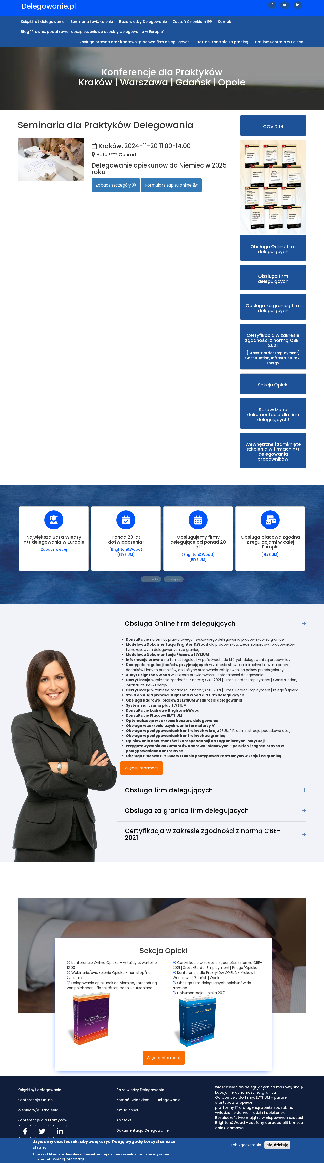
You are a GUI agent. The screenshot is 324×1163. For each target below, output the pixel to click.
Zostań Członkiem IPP (192, 21)
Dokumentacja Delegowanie (142, 1130)
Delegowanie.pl (49, 6)
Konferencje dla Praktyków (42, 1120)
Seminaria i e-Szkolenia (92, 21)
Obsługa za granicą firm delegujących (187, 810)
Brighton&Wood (126, 549)
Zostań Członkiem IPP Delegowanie (148, 1099)
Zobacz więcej (54, 549)
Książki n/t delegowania (43, 21)
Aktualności (127, 1110)
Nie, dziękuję (277, 1147)
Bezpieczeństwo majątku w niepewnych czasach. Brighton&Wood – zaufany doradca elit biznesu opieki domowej (260, 1122)
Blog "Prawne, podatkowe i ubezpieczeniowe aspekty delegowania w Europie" (92, 31)
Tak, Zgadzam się (246, 1147)
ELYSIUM (126, 554)
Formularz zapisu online (171, 185)
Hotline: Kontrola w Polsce (279, 41)
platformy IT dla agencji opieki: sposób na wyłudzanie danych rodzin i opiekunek (254, 1110)
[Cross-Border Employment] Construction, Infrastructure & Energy (273, 348)
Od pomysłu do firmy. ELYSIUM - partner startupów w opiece (251, 1100)
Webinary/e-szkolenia (38, 1110)
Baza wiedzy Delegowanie (143, 21)
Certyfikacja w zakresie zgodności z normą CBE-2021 (202, 834)
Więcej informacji (141, 768)
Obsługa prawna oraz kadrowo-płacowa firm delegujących (134, 41)
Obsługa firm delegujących (169, 790)
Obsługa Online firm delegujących (180, 623)
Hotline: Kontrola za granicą (222, 41)
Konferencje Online (35, 1099)
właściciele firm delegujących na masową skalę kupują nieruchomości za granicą (259, 1090)
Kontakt (225, 21)
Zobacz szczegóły (116, 185)
